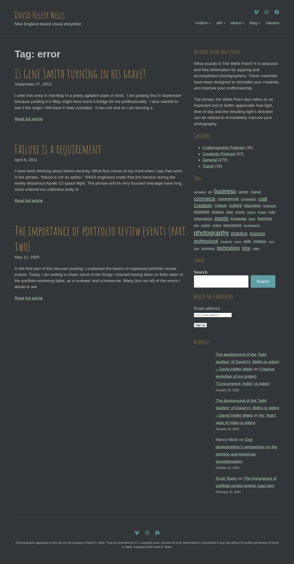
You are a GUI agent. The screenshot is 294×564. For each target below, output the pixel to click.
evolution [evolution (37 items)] (269, 206)
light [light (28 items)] (196, 225)
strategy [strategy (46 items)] (260, 241)
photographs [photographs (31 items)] (252, 225)
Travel (208, 166)
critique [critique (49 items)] (220, 205)
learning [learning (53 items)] (265, 218)
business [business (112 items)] (225, 191)
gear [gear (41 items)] (229, 212)
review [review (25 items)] (237, 241)
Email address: (207, 308)
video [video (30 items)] (256, 248)
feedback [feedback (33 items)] (218, 212)
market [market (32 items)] (205, 225)
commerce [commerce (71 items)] (204, 198)
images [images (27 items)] (262, 212)
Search (200, 272)
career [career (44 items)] (243, 192)
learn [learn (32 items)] (252, 219)
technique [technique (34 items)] (208, 248)
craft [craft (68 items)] (262, 198)
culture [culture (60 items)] (235, 205)
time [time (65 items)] (246, 247)
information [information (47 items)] (203, 219)
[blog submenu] (259, 23)
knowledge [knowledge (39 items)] (239, 219)
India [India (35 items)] (271, 212)
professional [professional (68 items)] (206, 240)
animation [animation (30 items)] (200, 192)
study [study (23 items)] (271, 241)
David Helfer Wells (40, 15)
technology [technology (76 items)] (228, 248)
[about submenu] (243, 23)
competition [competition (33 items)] (248, 199)
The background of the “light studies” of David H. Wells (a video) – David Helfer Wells (247, 361)
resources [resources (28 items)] (226, 241)
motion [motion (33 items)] (216, 225)
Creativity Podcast (218, 154)
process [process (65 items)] (257, 233)
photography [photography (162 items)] (211, 232)
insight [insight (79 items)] (221, 218)
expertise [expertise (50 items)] (202, 212)
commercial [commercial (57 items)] (227, 199)
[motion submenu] (210, 23)
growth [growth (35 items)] (240, 212)
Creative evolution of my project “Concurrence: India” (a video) (245, 376)
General (209, 160)
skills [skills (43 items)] (247, 241)
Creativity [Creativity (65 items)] (203, 205)
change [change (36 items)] (255, 192)
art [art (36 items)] (210, 192)
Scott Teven (226, 478)
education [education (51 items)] (252, 205)
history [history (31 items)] (251, 212)
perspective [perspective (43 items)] (232, 225)
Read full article (29, 119)
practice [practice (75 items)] (239, 233)
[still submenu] (224, 23)
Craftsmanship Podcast (223, 147)
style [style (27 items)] (196, 248)
